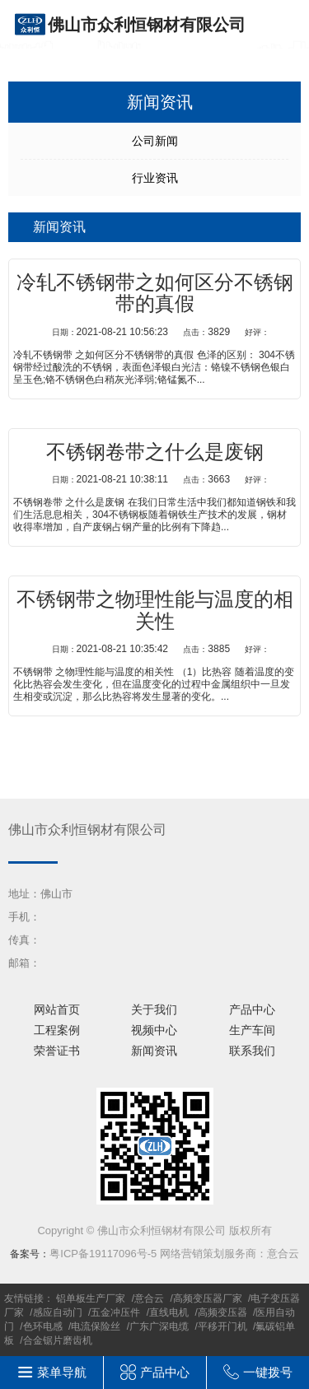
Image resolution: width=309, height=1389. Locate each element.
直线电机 (169, 1312)
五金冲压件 (115, 1312)
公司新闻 (155, 141)
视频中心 (154, 1030)
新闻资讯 (154, 1050)
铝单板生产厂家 (90, 1298)
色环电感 (43, 1326)
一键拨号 (268, 1372)
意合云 (149, 1298)
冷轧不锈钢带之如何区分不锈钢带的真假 (154, 293)
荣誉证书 (57, 1050)
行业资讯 (155, 178)
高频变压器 (222, 1312)
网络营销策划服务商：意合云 (229, 1253)
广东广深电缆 (159, 1326)
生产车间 (252, 1030)
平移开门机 (222, 1326)
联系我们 (252, 1050)
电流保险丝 (95, 1326)
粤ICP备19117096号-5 (103, 1253)
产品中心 (252, 1009)
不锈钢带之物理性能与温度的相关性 (154, 610)
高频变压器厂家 (207, 1298)
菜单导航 (62, 1372)
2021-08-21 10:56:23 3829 (161, 332)
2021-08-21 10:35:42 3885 (161, 649)
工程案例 (57, 1030)
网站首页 (57, 1009)
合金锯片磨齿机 (57, 1340)
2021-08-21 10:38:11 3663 (161, 479)
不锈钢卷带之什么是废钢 (155, 452)
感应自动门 (57, 1312)
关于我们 (154, 1009)
